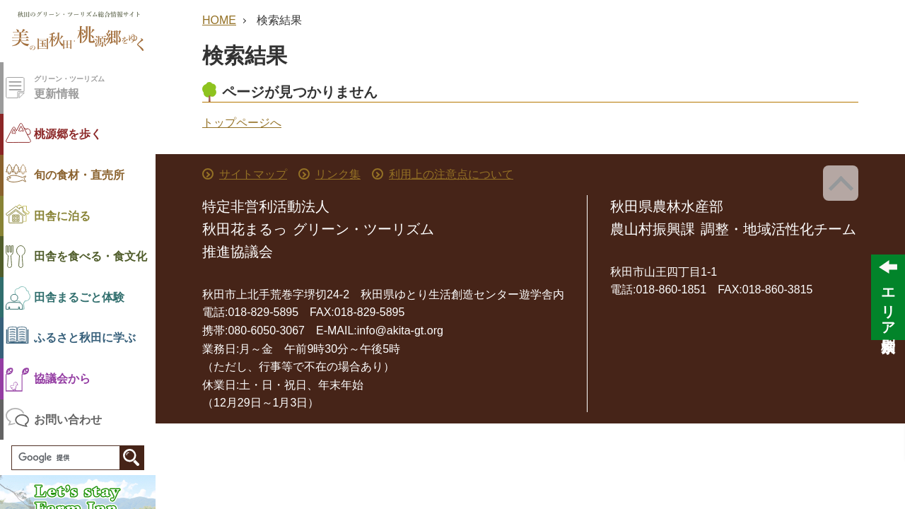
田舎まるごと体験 (79, 297)
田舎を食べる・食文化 (90, 256)
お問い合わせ (68, 420)
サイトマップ (253, 174)
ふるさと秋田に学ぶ (85, 338)
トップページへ (241, 123)
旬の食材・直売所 (79, 175)
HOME (219, 20)
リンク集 (338, 174)
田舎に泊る (62, 216)
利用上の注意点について (451, 174)
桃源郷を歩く (68, 134)
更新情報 (95, 87)
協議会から (62, 379)
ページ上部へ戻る (840, 183)
